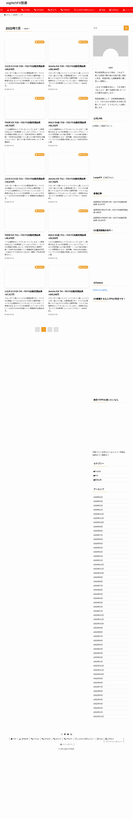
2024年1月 (99, 647)
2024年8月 (99, 609)
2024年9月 (99, 604)
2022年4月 (99, 761)
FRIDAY (68, 806)
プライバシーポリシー (113, 808)
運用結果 (99, 483)
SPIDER (46, 806)
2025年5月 (99, 561)
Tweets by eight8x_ (100, 290)
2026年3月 (99, 507)
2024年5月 (99, 626)
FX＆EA (99, 472)
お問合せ (109, 806)
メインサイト (66, 811)
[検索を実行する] (126, 27)
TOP (13, 806)
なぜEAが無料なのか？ (85, 806)
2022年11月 (100, 723)
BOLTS (57, 806)
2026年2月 (99, 512)
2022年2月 (99, 772)
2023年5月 (99, 691)
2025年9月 (99, 539)
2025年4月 (99, 566)
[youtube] (68, 801)
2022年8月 (99, 739)
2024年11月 (100, 593)
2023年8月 (99, 674)
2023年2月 (99, 707)
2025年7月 (99, 550)
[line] (65, 801)
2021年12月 (100, 782)
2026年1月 (99, 517)
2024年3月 (99, 636)
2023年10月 (100, 663)
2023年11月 (100, 658)
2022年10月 (100, 728)
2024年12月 (100, 588)
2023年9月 (99, 669)
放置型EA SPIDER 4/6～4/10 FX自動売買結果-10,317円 (110, 203)
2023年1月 (99, 712)
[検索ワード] (110, 27)
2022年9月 (99, 734)
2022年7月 (99, 745)
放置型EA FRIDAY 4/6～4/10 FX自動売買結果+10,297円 (110, 219)
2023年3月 (99, 701)
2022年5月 (99, 755)
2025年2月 (99, 577)
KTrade (35, 806)
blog (100, 806)
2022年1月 (99, 777)
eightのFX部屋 (16, 3)
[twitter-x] (62, 801)
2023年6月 (99, 685)
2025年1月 (99, 582)
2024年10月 (100, 599)
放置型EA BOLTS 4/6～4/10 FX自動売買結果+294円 (110, 211)
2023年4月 (99, 696)
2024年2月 (99, 642)
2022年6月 (99, 750)
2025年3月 (99, 572)
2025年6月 (99, 555)
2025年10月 (100, 534)
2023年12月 (100, 653)
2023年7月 (99, 680)
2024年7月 (99, 615)
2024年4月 (99, 631)
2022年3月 (99, 766)
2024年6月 (99, 620)
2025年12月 (100, 523)
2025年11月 (100, 528)
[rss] (71, 801)
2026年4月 (99, 501)
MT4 (97, 477)
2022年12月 (100, 718)
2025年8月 (99, 545)
